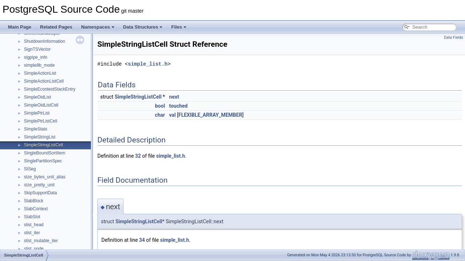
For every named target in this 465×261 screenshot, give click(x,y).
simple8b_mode (39, 65)
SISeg (30, 168)
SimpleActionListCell (44, 81)
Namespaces (97, 27)
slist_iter (32, 232)
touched (178, 106)
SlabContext (36, 208)
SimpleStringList (40, 137)
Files (178, 27)
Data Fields (453, 37)
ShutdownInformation (44, 41)
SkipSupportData (40, 192)
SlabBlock (33, 200)
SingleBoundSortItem (44, 153)
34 (142, 240)
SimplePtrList (37, 113)
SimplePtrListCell (40, 121)
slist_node (34, 248)
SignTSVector (37, 49)
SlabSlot (32, 216)
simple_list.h (147, 64)
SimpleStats (35, 129)
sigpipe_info (35, 57)
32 (138, 156)
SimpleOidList (37, 97)
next (174, 97)
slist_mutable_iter (41, 240)
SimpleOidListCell (41, 105)
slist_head (34, 224)
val (172, 115)
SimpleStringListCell (43, 145)
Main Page (19, 27)
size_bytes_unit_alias (44, 176)
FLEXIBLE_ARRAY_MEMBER (210, 115)
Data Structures (143, 27)
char (160, 115)
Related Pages (56, 27)
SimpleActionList (40, 73)
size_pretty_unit (39, 184)
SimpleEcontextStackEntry (49, 89)
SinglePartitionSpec (43, 160)
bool (160, 106)
